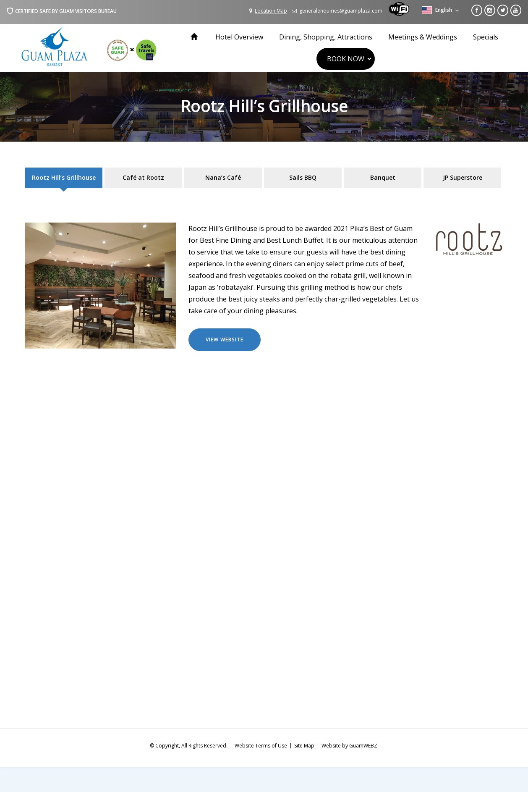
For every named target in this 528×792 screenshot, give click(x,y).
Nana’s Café (223, 177)
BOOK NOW (345, 58)
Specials (485, 37)
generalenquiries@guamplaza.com (337, 10)
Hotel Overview (239, 37)
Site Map (304, 745)
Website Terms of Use (261, 745)
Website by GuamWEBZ (349, 745)
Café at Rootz (143, 177)
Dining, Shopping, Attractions (325, 37)
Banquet (382, 177)
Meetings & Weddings (422, 37)
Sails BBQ (302, 177)
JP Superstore (462, 177)
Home (195, 37)
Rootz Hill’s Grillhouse (64, 177)
